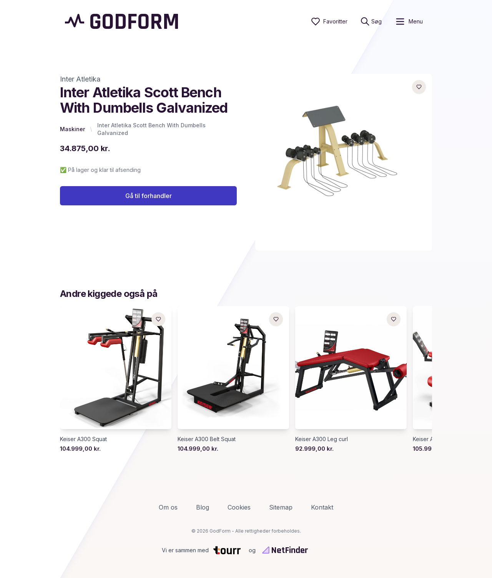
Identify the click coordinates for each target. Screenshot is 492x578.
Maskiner (72, 129)
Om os (168, 507)
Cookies (239, 507)
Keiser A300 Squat (83, 439)
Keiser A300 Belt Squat (207, 439)
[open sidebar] (409, 21)
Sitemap (281, 507)
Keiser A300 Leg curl (321, 439)
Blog (202, 507)
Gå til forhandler (148, 196)
